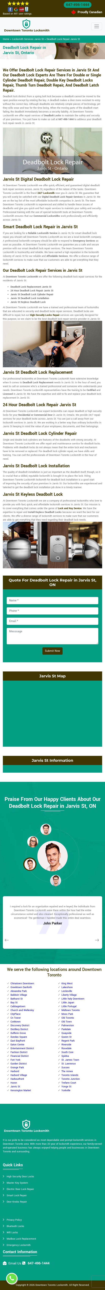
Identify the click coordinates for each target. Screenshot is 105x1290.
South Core (67, 1052)
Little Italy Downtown (72, 998)
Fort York (15, 1060)
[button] (45, 829)
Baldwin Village (18, 995)
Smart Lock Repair (17, 1195)
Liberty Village (69, 995)
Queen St (66, 1037)
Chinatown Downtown (22, 983)
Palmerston (67, 1025)
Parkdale (66, 1029)
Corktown (15, 1021)
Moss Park (67, 1014)
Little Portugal (68, 1006)
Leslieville (66, 991)
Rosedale (66, 1048)
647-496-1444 (77, 4)
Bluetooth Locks (15, 1226)
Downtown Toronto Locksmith (51, 1285)
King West (66, 983)
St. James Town (70, 1060)
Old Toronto (67, 1018)
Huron (13, 1083)
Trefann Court (68, 1083)
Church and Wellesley (22, 1010)
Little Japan (67, 1002)
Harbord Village (18, 1075)
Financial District (19, 1056)
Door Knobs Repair (17, 1201)
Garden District (18, 1063)
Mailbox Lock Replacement (21, 1239)
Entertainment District (22, 1048)
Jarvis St (15, 1086)
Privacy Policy (14, 1220)
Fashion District (18, 1052)
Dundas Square (18, 1037)
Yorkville (65, 1090)
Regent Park (68, 1041)
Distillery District (19, 1029)
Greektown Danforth (21, 987)
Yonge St (66, 1086)
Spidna (65, 1056)
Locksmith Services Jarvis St (28, 39)
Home (6, 39)
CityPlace (15, 1014)
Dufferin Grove (18, 1033)
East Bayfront (17, 1041)
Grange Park (17, 1067)
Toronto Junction (70, 1079)
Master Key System (17, 1183)
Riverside (66, 1044)
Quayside (66, 1033)
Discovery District (19, 1025)
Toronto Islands (69, 1075)
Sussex (65, 1067)
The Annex (67, 1071)
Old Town (66, 1021)
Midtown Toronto (70, 1010)
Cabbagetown (17, 1006)
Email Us (14, 1263)
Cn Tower (15, 1018)
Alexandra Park (18, 991)
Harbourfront (17, 1079)
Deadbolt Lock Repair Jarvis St (63, 39)
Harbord (14, 1071)
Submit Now (52, 651)
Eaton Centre (17, 1044)
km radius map (52, 713)
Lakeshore (67, 987)
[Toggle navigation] (96, 26)
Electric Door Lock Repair (20, 1189)
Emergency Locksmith (19, 1245)
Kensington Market (20, 1090)
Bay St (14, 1002)
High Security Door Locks (20, 1176)
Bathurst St (16, 998)
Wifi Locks (12, 1232)
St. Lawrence (68, 1063)
